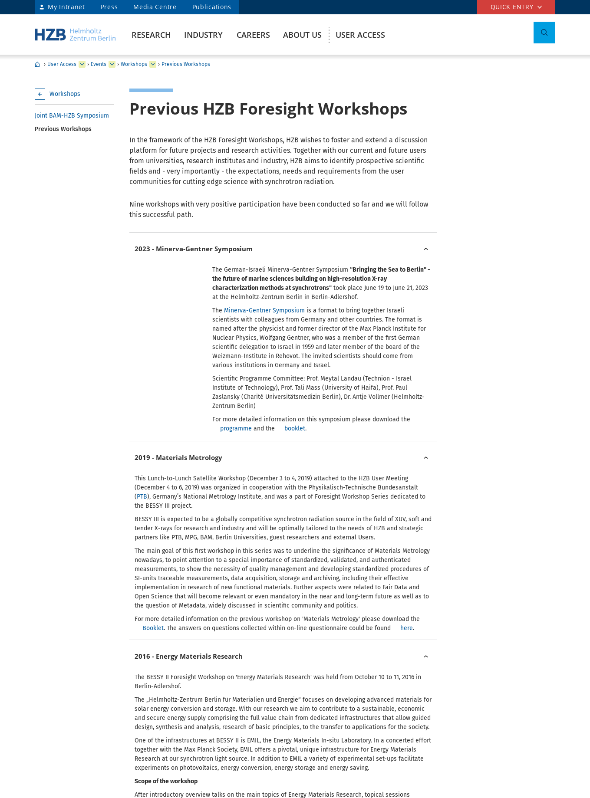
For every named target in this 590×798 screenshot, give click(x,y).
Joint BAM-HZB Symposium (72, 115)
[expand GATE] (112, 64)
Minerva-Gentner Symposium (264, 310)
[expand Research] (82, 64)
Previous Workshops (186, 64)
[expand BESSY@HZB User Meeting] (152, 64)
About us (302, 35)
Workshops (134, 64)
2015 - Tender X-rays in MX (178, 658)
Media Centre (154, 7)
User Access (360, 35)
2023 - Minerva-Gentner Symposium (194, 248)
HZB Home (37, 64)
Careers (253, 35)
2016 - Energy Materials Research (189, 485)
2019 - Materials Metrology (178, 371)
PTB (142, 410)
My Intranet (66, 7)
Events (98, 64)
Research (151, 35)
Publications (211, 7)
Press (109, 7)
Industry (203, 35)
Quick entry (512, 7)
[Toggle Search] (544, 32)
